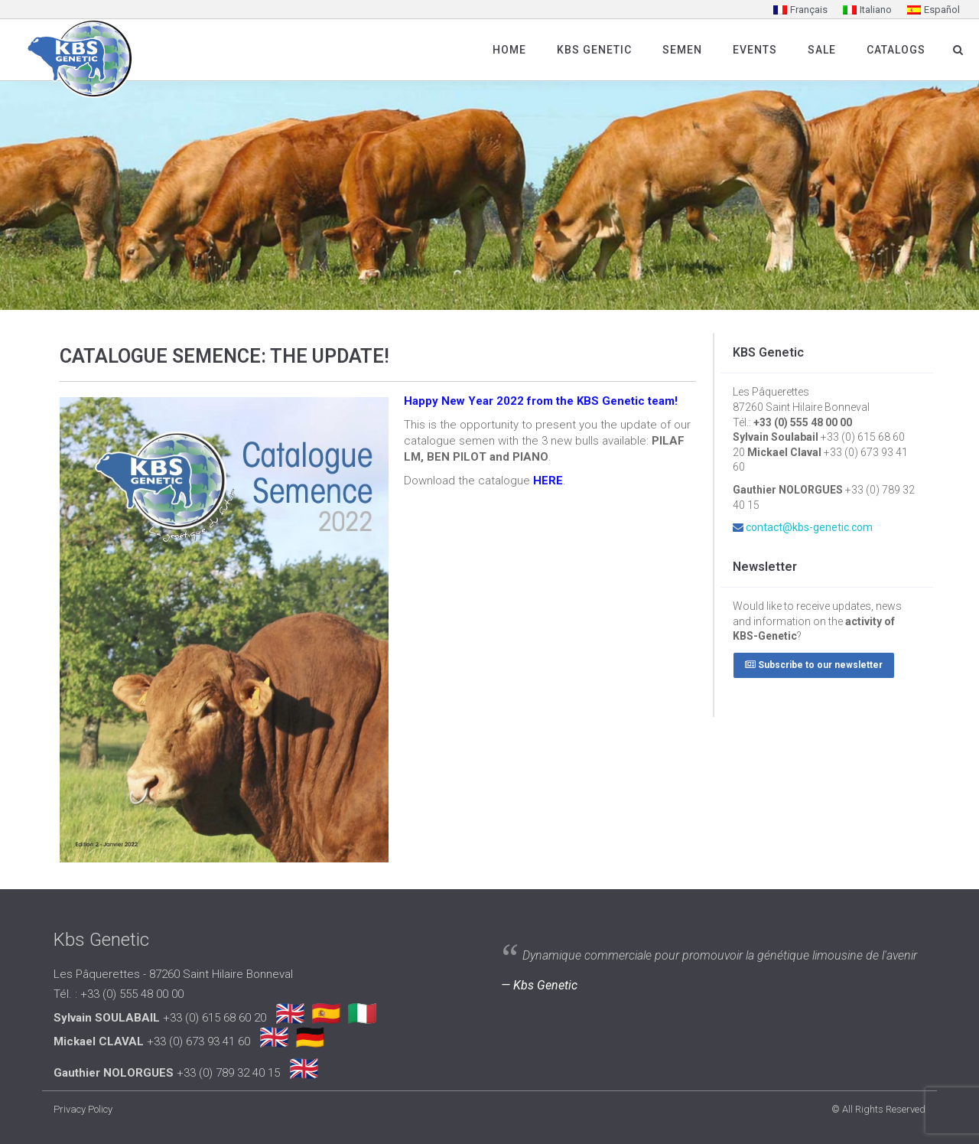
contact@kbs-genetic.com (809, 527)
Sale (822, 50)
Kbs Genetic (594, 50)
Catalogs (896, 50)
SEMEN (682, 50)
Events (755, 50)
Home (509, 50)
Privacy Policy (83, 1109)
